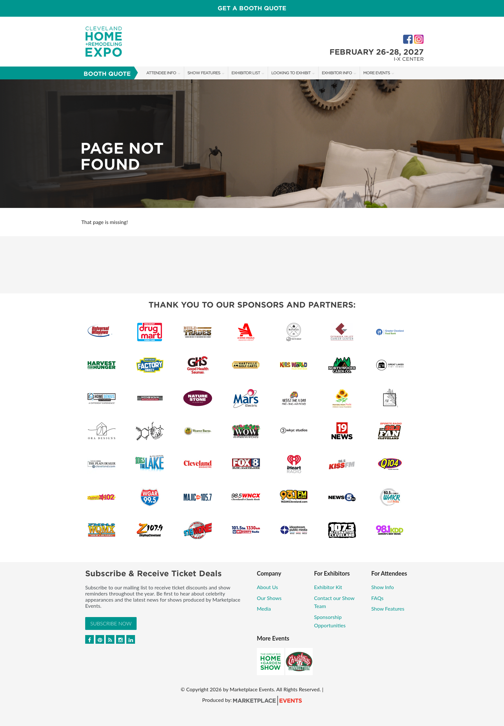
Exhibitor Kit (328, 587)
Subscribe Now (110, 623)
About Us (267, 587)
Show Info (382, 587)
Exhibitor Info (337, 72)
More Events (376, 72)
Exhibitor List (245, 72)
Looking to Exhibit (290, 72)
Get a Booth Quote (252, 8)
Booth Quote (107, 73)
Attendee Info (161, 72)
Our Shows (269, 598)
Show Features (203, 72)
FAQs (377, 598)
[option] (252, 143)
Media (264, 608)
